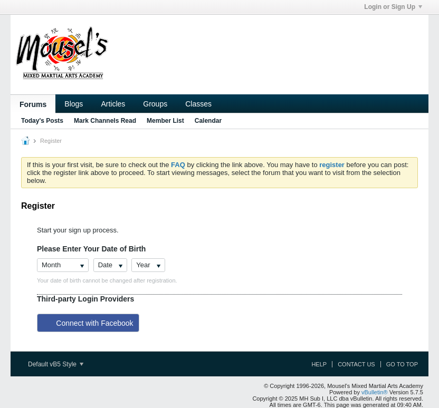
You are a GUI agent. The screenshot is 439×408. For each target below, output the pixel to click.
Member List (165, 120)
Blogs (73, 104)
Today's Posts (42, 120)
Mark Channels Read (105, 120)
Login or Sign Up (393, 7)
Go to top (402, 364)
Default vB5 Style (55, 364)
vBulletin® (374, 392)
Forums (33, 104)
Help (319, 364)
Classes (198, 104)
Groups (155, 104)
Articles (113, 104)
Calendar (208, 120)
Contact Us (356, 364)
